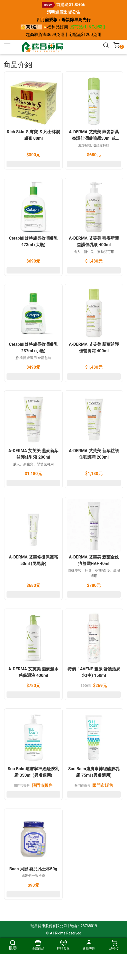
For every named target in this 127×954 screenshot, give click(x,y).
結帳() (114, 945)
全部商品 (38, 945)
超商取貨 (34, 34)
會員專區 (88, 945)
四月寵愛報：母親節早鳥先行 (64, 19)
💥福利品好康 (55, 27)
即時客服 (63, 945)
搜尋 (13, 945)
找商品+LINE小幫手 (88, 27)
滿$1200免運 (89, 34)
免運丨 (62, 34)
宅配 (73, 34)
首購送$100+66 (70, 4)
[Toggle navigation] (7, 46)
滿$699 (49, 34)
